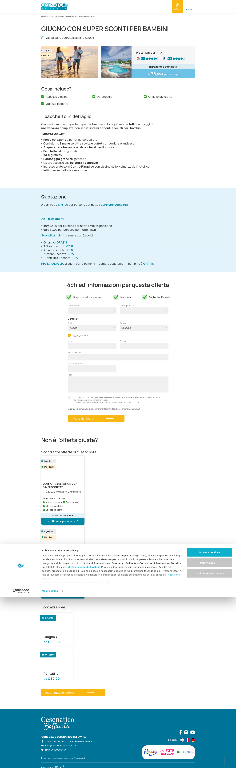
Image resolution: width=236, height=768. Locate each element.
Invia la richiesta (92, 418)
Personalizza (209, 733)
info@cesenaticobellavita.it (83, 737)
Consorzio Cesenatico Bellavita (98, 397)
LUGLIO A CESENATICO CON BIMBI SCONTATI (60, 485)
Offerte (50, 16)
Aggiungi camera (78, 335)
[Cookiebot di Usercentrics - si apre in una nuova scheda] (21, 761)
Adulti (70, 323)
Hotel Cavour (149, 52)
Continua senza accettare (209, 744)
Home (43, 16)
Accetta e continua (209, 723)
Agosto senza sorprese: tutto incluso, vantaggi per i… (60, 557)
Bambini (123, 323)
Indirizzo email (74, 352)
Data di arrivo (73, 305)
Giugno (50, 637)
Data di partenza (127, 305)
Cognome (124, 341)
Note (70, 375)
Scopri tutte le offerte (69, 692)
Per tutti (51, 674)
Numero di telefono (76, 363)
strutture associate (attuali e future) (135, 397)
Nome (70, 341)
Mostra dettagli (50, 761)
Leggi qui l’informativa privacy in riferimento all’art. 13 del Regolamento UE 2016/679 (104, 409)
